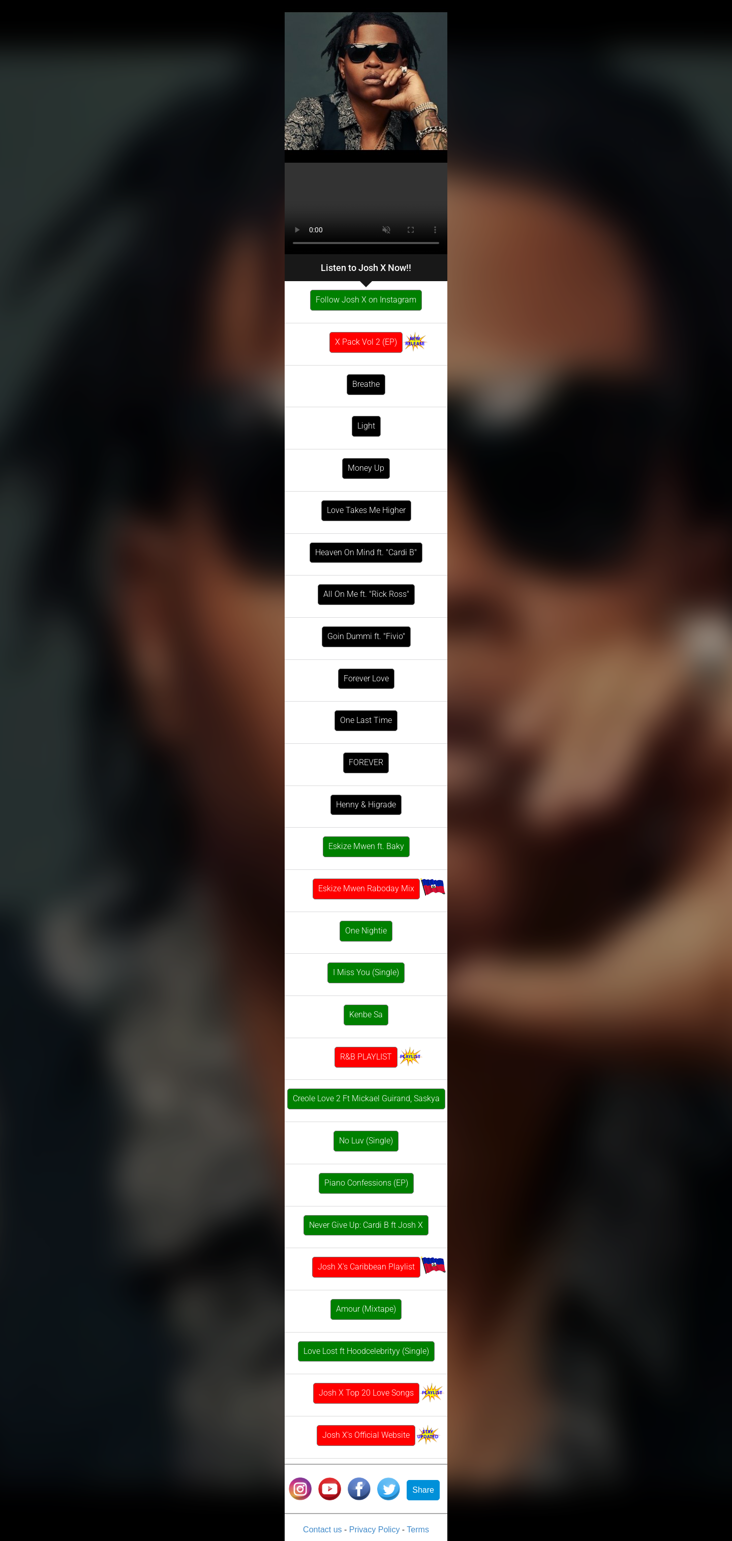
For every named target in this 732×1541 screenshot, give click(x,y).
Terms (418, 1529)
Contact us (323, 1529)
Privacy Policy (375, 1529)
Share (423, 1490)
